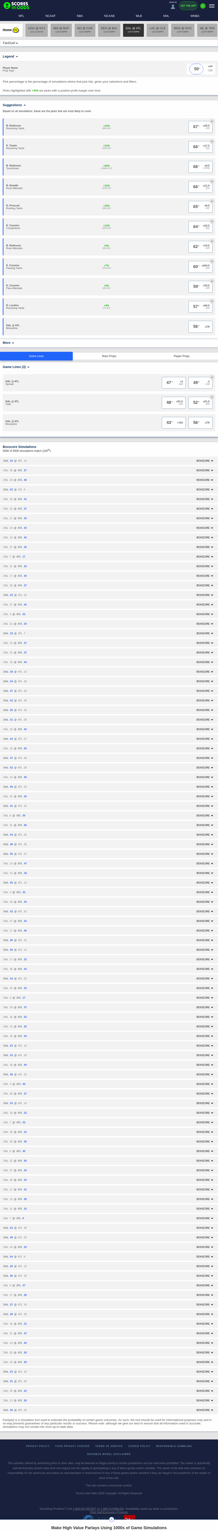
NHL (166, 16)
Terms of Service (109, 1446)
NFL (21, 16)
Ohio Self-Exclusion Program (109, 1512)
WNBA (195, 16)
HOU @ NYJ (36, 29)
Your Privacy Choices (72, 1446)
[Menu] (212, 6)
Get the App (188, 6)
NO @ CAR (85, 29)
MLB (139, 16)
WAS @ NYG (183, 29)
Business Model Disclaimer (109, 1454)
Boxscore (205, 461)
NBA (80, 16)
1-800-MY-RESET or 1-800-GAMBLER (98, 1508)
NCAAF (51, 16)
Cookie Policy (139, 1446)
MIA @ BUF (61, 29)
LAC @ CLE (157, 29)
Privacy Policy (38, 1446)
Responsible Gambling (174, 1446)
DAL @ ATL (133, 29)
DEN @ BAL (109, 29)
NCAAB (109, 16)
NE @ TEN (207, 29)
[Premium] (203, 7)
